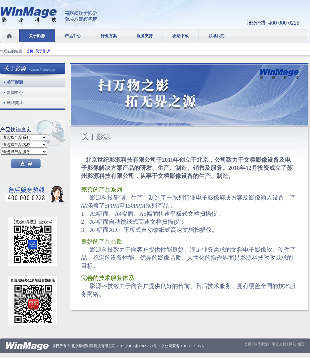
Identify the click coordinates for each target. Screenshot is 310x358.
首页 (29, 51)
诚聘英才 (15, 102)
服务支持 (145, 35)
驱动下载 (180, 35)
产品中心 (73, 35)
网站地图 (296, 344)
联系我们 (216, 35)
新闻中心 (15, 92)
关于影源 (37, 35)
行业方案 (109, 35)
